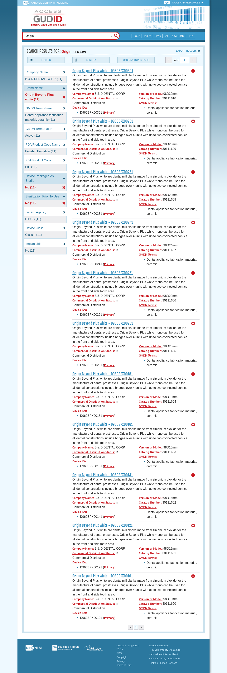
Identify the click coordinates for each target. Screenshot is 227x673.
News (158, 36)
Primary (109, 113)
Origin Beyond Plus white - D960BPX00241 (102, 222)
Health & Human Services (163, 662)
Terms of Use (124, 665)
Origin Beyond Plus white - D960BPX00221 (102, 273)
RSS (119, 653)
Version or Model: (150, 94)
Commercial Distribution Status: (93, 98)
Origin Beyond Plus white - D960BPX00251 (102, 172)
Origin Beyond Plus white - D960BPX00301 (102, 71)
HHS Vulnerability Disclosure (165, 649)
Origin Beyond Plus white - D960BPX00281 (102, 121)
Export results (186, 51)
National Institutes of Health (164, 654)
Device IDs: (79, 108)
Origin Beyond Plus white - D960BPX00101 (102, 576)
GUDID (48, 17)
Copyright (122, 657)
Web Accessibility (158, 645)
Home (137, 36)
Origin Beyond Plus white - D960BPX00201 (102, 323)
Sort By (91, 60)
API (166, 36)
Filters (46, 60)
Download (178, 36)
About (147, 36)
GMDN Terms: (148, 103)
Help (190, 36)
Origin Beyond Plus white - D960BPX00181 (102, 374)
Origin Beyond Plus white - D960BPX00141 (102, 475)
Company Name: (83, 94)
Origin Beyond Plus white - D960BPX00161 (102, 424)
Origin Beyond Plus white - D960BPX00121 (102, 525)
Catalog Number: (150, 98)
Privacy (121, 661)
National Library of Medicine (49, 3)
